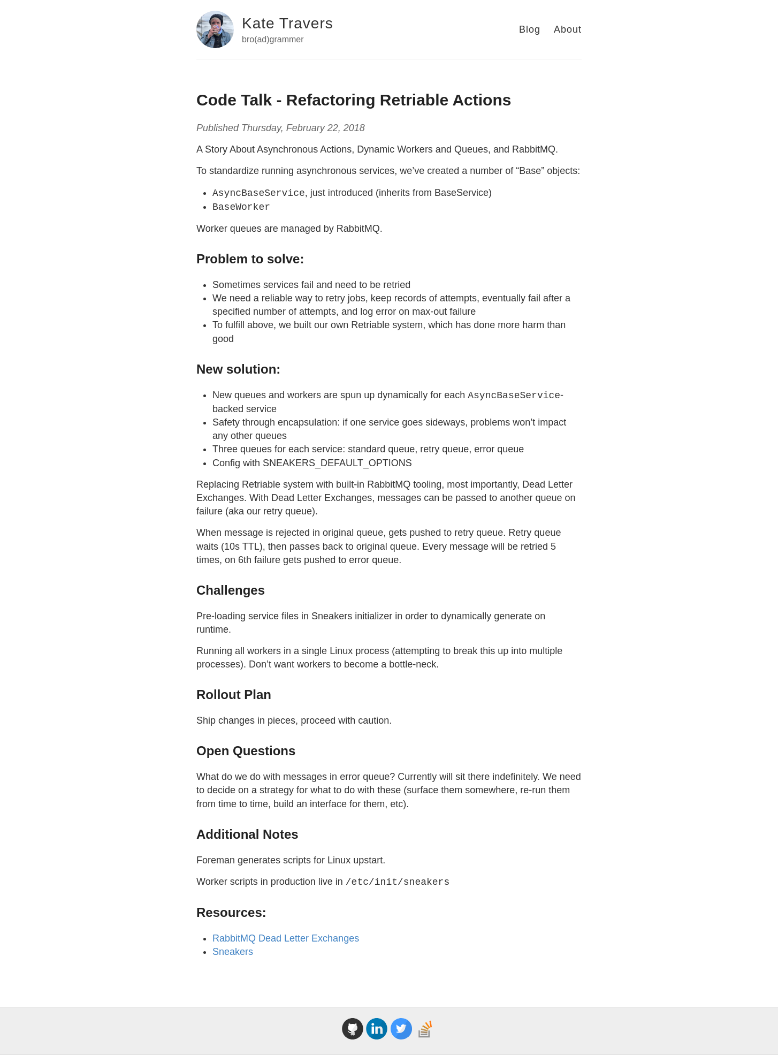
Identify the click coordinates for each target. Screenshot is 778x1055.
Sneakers (232, 951)
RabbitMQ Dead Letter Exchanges (285, 938)
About (568, 29)
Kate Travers (287, 23)
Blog (529, 29)
